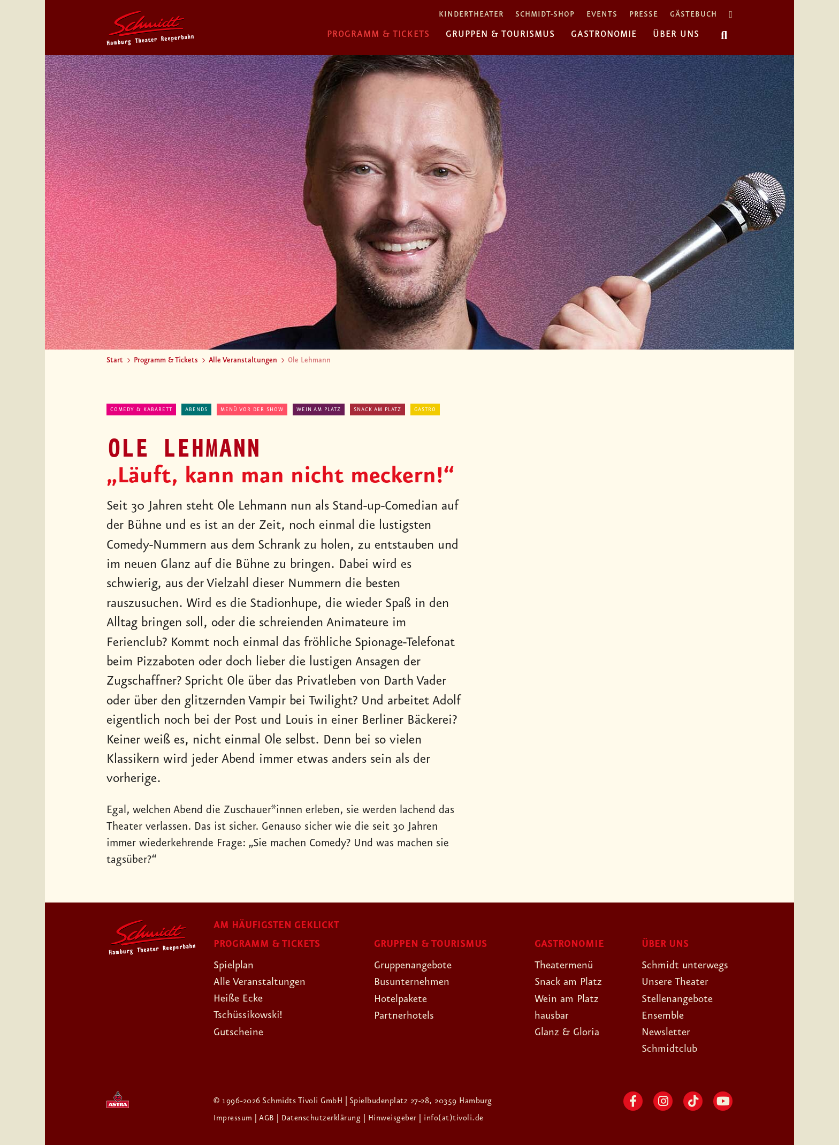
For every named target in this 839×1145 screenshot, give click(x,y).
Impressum (234, 1118)
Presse (643, 14)
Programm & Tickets (378, 34)
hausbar (553, 1015)
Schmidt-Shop (545, 14)
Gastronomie (604, 34)
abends (196, 409)
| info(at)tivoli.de (452, 1118)
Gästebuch (693, 14)
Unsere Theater (677, 981)
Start (114, 360)
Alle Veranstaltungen (243, 360)
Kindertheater (471, 14)
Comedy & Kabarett (141, 409)
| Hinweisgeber (392, 1118)
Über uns (676, 34)
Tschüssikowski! (249, 1014)
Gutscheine (239, 1032)
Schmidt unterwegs (686, 965)
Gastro (425, 409)
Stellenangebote (679, 998)
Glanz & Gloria (568, 1032)
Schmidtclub (670, 1048)
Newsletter (667, 1032)
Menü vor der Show (252, 409)
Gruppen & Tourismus (500, 34)
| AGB (266, 1118)
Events (601, 14)
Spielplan (234, 965)
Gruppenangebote (415, 965)
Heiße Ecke (239, 998)
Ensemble (663, 1015)
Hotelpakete (402, 998)
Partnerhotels (405, 1015)
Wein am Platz (318, 409)
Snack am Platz (377, 409)
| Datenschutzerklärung (319, 1118)
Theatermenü (565, 965)
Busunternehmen (413, 981)
